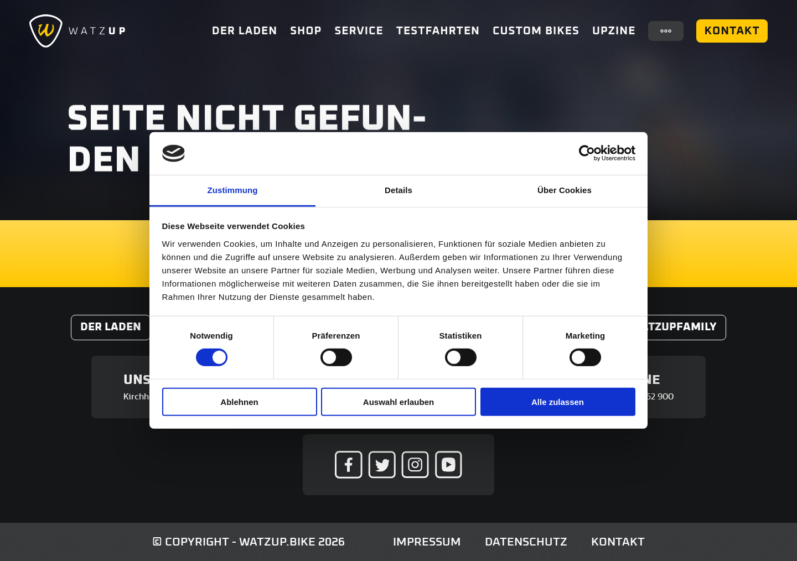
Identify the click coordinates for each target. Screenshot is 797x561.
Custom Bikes (536, 31)
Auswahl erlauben (398, 401)
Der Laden (244, 31)
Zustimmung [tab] (233, 190)
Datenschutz (526, 542)
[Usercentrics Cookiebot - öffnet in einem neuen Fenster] (587, 153)
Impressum (427, 542)
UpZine (613, 31)
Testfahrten (438, 31)
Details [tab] (398, 190)
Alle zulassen (557, 401)
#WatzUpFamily (670, 327)
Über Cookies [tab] (564, 190)
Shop (306, 31)
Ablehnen (239, 401)
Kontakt (731, 31)
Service (358, 31)
